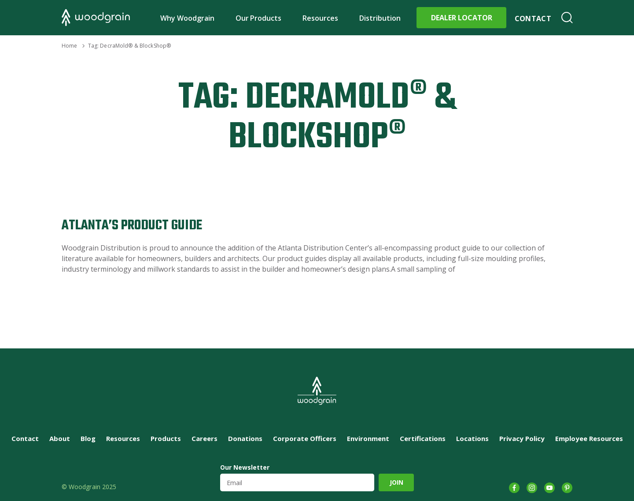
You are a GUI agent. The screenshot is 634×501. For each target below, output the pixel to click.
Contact (533, 18)
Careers (204, 438)
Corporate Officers (304, 438)
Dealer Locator (461, 17)
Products (166, 438)
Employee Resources (589, 438)
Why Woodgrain (187, 18)
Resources (320, 18)
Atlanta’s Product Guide (132, 225)
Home (69, 45)
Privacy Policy (522, 438)
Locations (472, 438)
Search (567, 17)
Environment (368, 438)
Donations (245, 438)
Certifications (423, 438)
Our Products (259, 18)
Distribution (380, 18)
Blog (88, 438)
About (59, 438)
